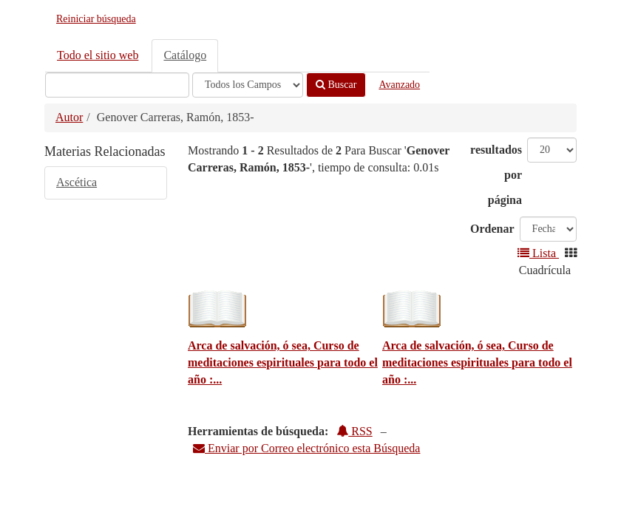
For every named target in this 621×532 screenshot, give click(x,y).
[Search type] (247, 85)
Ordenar (492, 228)
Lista (538, 253)
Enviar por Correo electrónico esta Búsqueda (306, 448)
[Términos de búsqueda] (117, 85)
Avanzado (399, 84)
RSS (354, 431)
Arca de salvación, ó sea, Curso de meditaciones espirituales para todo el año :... (283, 362)
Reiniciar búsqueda (96, 18)
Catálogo (184, 55)
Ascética (76, 182)
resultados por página (496, 174)
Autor (69, 117)
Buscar (336, 84)
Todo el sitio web (97, 55)
